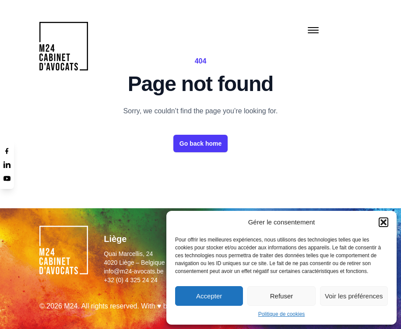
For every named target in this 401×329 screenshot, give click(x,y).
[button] (383, 222)
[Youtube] (7, 178)
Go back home (200, 143)
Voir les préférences (354, 296)
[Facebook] (7, 150)
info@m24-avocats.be (133, 271)
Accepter (209, 296)
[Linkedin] (7, 164)
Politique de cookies (281, 314)
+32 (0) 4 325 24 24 (131, 280)
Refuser (281, 296)
